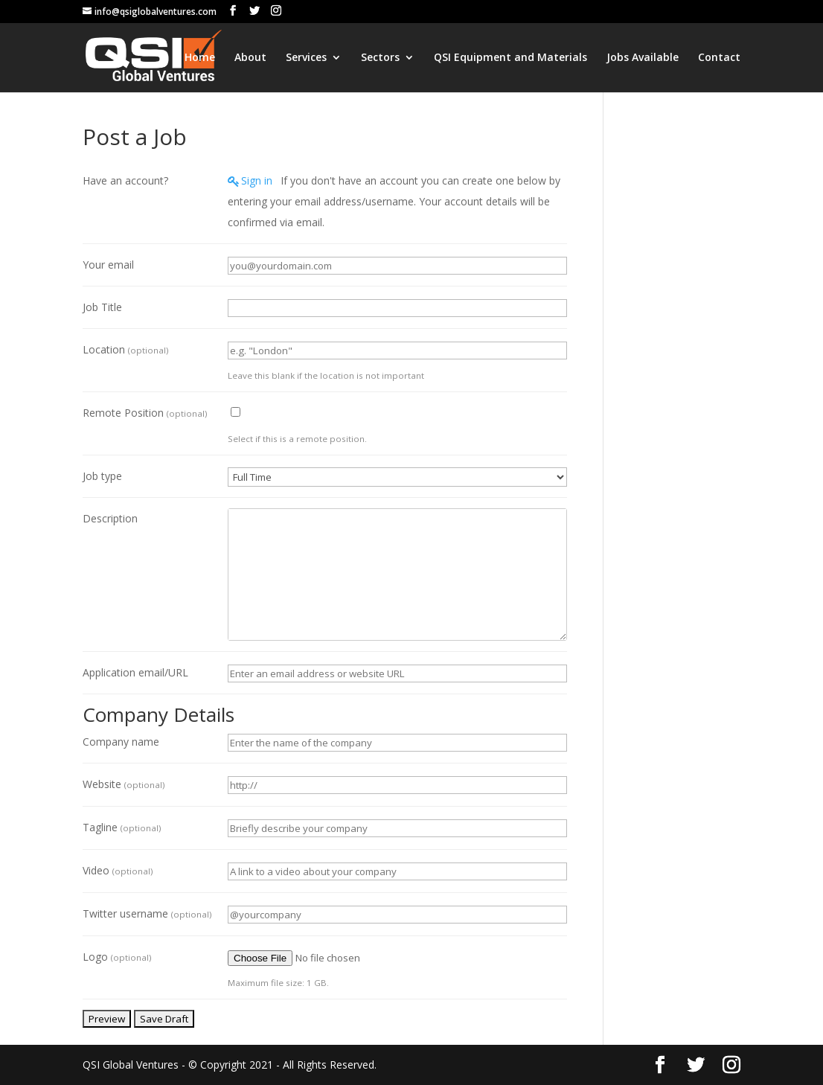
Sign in (256, 180)
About (250, 58)
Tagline (122, 827)
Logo (117, 957)
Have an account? (125, 180)
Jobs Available (642, 58)
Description (110, 518)
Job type (102, 476)
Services (306, 58)
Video (118, 870)
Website (123, 784)
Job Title (102, 307)
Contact (719, 58)
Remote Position (145, 413)
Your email (108, 264)
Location (125, 349)
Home (200, 58)
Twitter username (147, 913)
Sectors (380, 58)
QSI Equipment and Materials (510, 58)
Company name (121, 741)
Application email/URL (135, 672)
